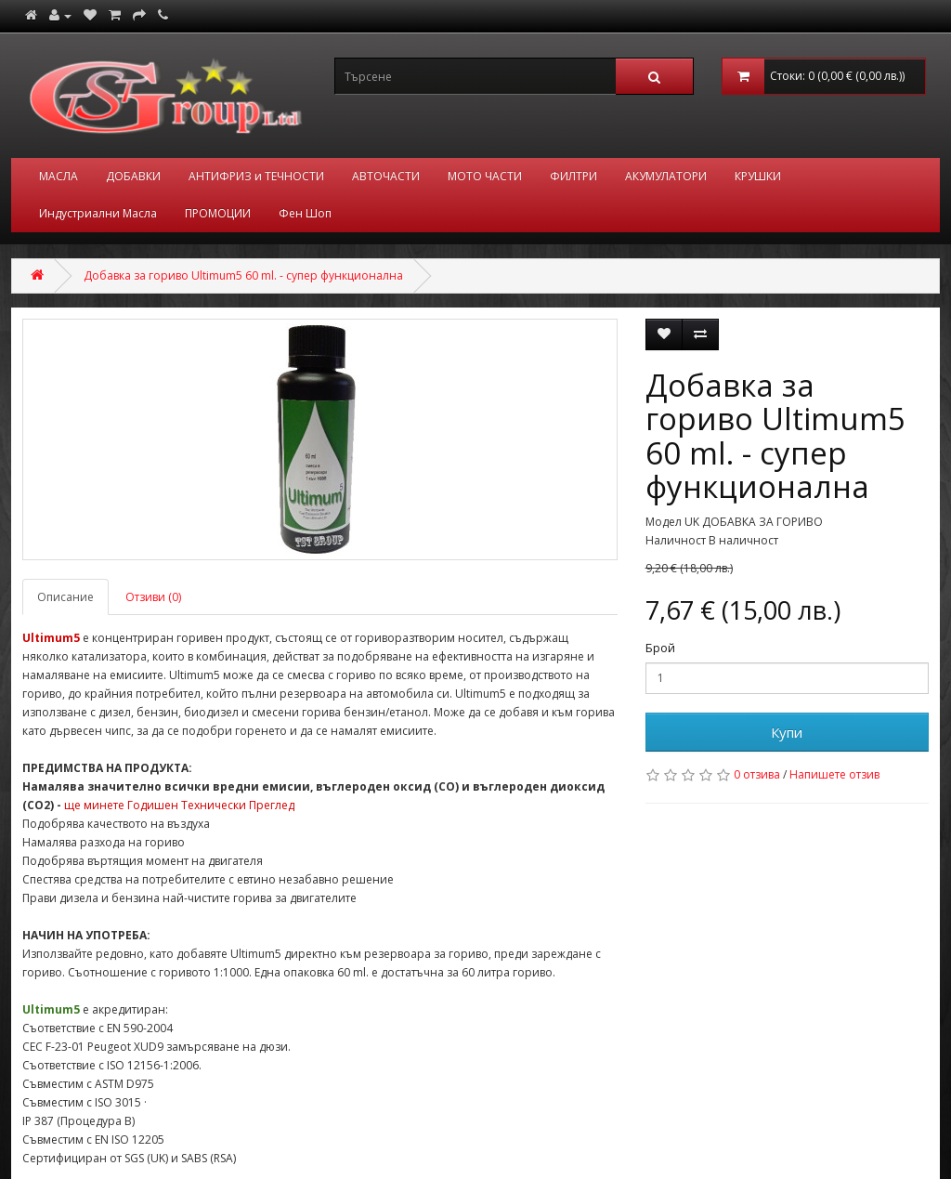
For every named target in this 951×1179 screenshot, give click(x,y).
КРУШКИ (758, 176)
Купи (786, 732)
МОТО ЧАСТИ (485, 176)
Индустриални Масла (98, 213)
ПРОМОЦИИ (218, 213)
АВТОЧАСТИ (386, 176)
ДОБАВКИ (133, 176)
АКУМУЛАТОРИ (666, 176)
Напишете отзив (834, 774)
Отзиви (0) (153, 597)
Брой (660, 648)
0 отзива (757, 774)
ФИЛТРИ (573, 176)
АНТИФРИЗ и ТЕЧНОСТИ (256, 176)
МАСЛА (58, 176)
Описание (65, 597)
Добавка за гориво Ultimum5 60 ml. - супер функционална (243, 275)
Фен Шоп (305, 213)
